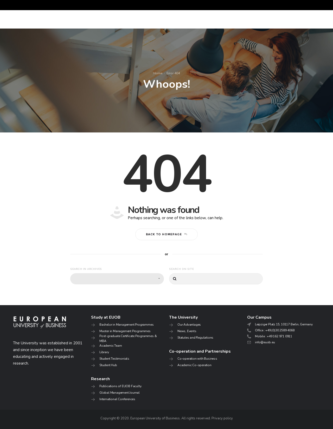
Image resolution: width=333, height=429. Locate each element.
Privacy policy (222, 418)
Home (157, 73)
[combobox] (117, 278)
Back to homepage (166, 234)
